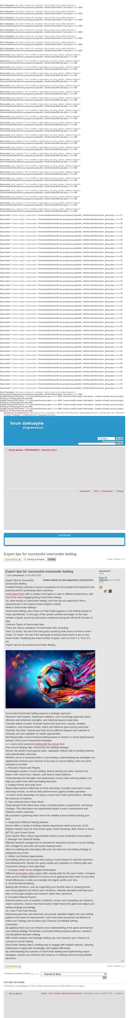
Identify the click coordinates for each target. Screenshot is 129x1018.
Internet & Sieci (49, 450)
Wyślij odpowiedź (13, 559)
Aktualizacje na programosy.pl (16, 413)
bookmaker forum (15, 594)
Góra (122, 961)
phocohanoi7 (18, 575)
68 (103, 578)
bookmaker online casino (29, 873)
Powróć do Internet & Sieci (18, 973)
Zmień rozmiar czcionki (120, 449)
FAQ (96, 491)
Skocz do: (34, 974)
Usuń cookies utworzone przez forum (65, 993)
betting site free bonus (47, 744)
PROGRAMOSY (32, 450)
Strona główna (16, 450)
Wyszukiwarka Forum (112, 441)
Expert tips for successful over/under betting (40, 554)
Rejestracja (107, 491)
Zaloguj (120, 491)
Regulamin (85, 491)
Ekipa (44, 993)
